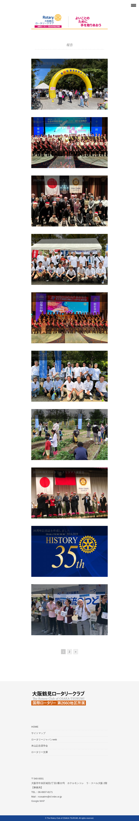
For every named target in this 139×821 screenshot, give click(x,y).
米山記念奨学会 (39, 745)
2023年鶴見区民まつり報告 (50, 238)
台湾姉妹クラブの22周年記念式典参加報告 (60, 297)
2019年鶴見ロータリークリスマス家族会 (58, 472)
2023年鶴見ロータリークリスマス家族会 (58, 180)
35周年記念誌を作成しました (51, 530)
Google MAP (38, 801)
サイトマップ (38, 733)
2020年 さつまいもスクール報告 (54, 413)
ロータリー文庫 (39, 752)
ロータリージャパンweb (44, 739)
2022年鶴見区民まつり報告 (50, 355)
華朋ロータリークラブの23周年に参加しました (63, 121)
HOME (34, 726)
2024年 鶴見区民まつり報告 (50, 63)
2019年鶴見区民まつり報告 (50, 589)
